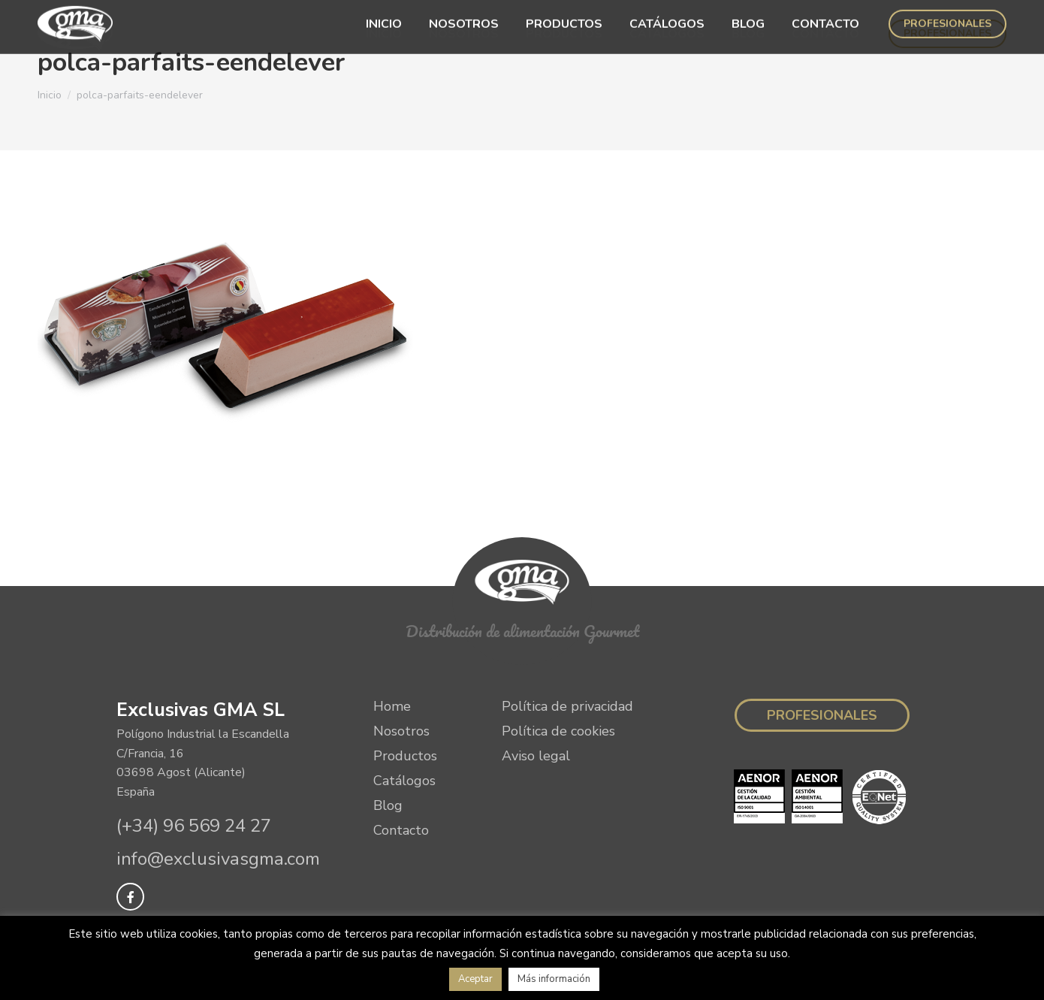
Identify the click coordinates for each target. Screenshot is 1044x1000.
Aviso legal (536, 755)
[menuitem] (384, 34)
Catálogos (404, 780)
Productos (405, 755)
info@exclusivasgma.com (218, 859)
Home (392, 706)
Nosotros (401, 731)
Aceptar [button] (475, 979)
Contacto (401, 830)
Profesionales (822, 715)
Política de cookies (558, 731)
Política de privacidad (567, 706)
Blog (388, 805)
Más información (553, 979)
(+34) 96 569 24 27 (193, 826)
